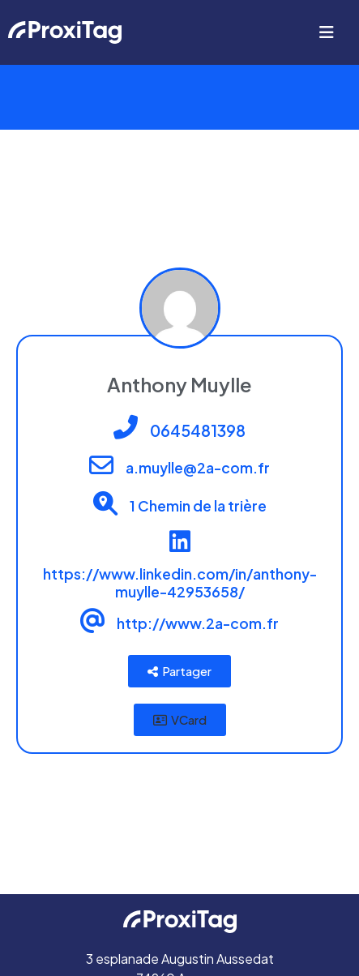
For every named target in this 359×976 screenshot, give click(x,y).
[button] (180, 720)
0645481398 (198, 430)
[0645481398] (125, 427)
